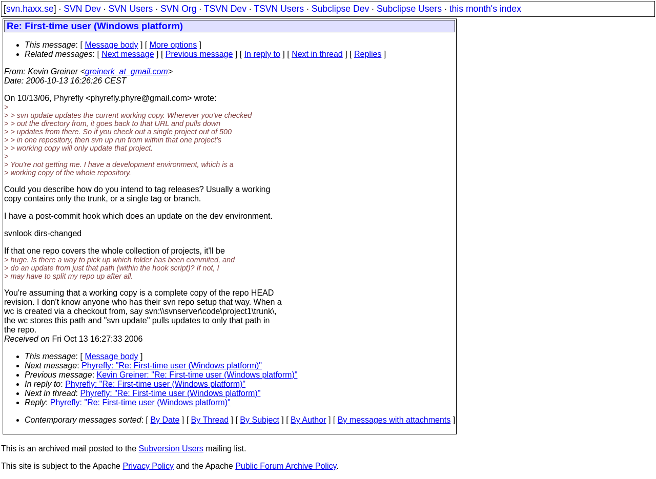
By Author (308, 419)
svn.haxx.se (30, 9)
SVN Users (130, 9)
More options (173, 44)
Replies (367, 54)
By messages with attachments (394, 419)
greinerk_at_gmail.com (126, 71)
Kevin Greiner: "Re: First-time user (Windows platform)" (197, 374)
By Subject (259, 419)
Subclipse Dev (340, 9)
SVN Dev (82, 9)
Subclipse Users (409, 9)
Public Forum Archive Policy (285, 466)
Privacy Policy (148, 466)
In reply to (262, 54)
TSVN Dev (225, 9)
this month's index (485, 9)
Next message (127, 54)
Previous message (199, 54)
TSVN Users (279, 9)
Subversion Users (171, 448)
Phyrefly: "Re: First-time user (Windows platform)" (171, 365)
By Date (164, 419)
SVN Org (178, 9)
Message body (111, 44)
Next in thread (317, 54)
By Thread (210, 419)
